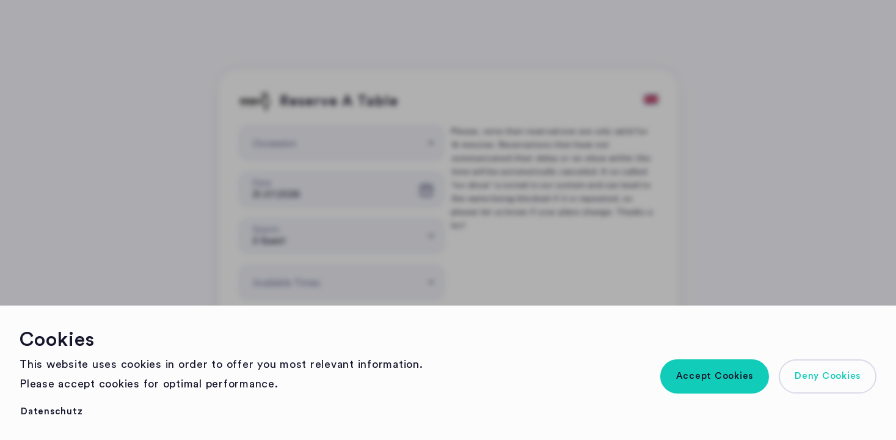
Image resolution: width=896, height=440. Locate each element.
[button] (715, 376)
